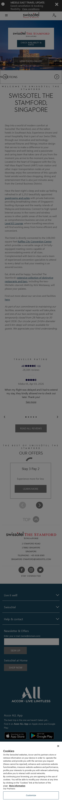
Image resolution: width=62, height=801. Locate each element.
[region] (31, 771)
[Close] (58, 746)
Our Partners (9, 788)
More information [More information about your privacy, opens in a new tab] (17, 786)
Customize (31, 795)
